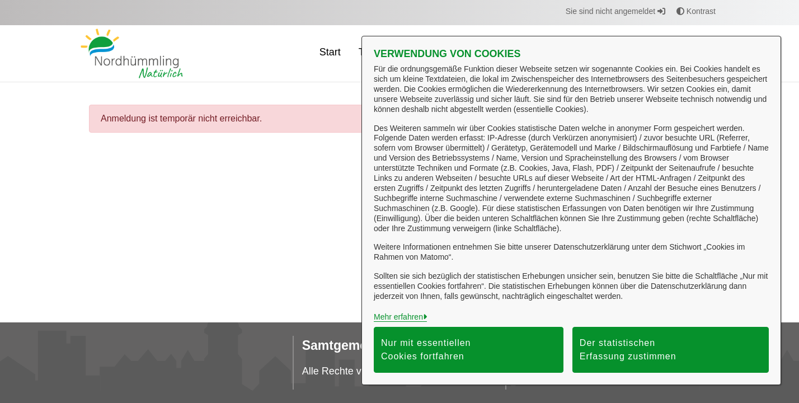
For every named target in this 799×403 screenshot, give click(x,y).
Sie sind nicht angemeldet (615, 11)
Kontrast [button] (696, 11)
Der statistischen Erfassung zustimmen (628, 349)
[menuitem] (330, 53)
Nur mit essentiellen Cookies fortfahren (426, 349)
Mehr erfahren (398, 316)
